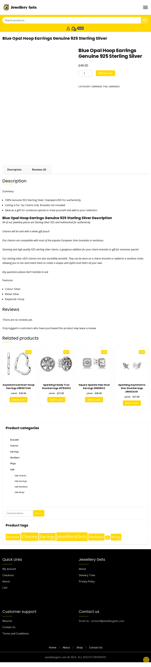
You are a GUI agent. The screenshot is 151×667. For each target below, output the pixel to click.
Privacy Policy (87, 581)
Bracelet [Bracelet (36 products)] (13, 537)
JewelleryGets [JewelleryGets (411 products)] (72, 536)
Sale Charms (20, 475)
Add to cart (105, 73)
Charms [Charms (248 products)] (30, 536)
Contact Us (8, 627)
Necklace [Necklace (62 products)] (96, 536)
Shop (80, 647)
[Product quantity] (85, 73)
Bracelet (14, 439)
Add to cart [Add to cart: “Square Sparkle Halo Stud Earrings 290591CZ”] (94, 399)
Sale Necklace (21, 486)
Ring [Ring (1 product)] (107, 537)
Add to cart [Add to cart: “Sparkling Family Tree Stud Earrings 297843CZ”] (56, 399)
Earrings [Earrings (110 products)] (47, 536)
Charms (14, 445)
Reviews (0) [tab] (39, 169)
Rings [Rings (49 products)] (116, 537)
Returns (7, 621)
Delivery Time (87, 575)
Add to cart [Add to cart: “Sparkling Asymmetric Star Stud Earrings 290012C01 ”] (131, 403)
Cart (4, 587)
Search (38, 513)
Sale (12, 469)
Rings (13, 463)
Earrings (96, 86)
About (6, 581)
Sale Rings (19, 492)
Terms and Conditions (15, 633)
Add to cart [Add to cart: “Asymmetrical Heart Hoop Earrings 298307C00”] (18, 399)
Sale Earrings (21, 481)
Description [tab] (14, 169)
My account (9, 569)
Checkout (8, 575)
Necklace (15, 457)
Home (52, 647)
